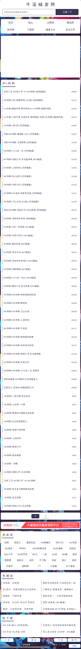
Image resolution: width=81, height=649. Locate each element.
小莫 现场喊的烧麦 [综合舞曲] (58, 612)
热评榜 (10, 29)
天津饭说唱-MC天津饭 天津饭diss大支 (61, 582)
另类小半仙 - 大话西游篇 (55, 618)
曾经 (74, 528)
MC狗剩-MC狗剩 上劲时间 (16, 293)
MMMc (22, 521)
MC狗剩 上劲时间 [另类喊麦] (18, 141)
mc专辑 (73, 516)
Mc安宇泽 (22, 528)
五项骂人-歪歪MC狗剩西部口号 (19, 361)
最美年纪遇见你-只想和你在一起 (59, 556)
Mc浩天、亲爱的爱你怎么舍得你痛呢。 (21, 563)
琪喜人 (17, 516)
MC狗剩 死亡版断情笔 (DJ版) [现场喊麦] (23, 74)
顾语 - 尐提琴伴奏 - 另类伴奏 (18, 582)
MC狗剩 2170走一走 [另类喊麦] (19, 124)
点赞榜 (50, 22)
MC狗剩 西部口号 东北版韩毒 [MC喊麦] (23, 133)
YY (39, 539)
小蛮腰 (53, 539)
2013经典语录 (39, 522)
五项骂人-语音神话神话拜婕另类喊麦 (61, 599)
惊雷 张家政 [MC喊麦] (54, 576)
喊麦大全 (50, 29)
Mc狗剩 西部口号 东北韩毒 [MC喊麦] (21, 260)
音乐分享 (70, 29)
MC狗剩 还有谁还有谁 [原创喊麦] (20, 192)
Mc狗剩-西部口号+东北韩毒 (17, 479)
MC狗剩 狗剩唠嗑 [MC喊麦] (17, 243)
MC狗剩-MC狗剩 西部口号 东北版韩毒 (22, 327)
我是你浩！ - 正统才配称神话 (58, 569)
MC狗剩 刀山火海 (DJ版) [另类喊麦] (21, 175)
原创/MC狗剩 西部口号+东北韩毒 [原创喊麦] (25, 183)
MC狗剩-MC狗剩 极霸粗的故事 (19, 310)
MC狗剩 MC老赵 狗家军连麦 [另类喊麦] (23, 167)
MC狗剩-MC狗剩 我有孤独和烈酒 (20, 268)
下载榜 (30, 29)
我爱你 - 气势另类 (12, 569)
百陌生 (72, 522)
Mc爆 (64, 528)
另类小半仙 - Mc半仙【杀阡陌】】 (20, 618)
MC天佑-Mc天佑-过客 (14, 605)
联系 (4, 634)
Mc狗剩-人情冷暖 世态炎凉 (17, 370)
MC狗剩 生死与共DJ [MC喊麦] (18, 209)
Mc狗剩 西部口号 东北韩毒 (17, 445)
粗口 (64, 533)
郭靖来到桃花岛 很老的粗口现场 (59, 625)
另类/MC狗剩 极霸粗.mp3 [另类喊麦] (21, 107)
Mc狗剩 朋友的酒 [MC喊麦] (17, 217)
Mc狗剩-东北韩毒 (12, 471)
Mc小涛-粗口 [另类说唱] (15, 599)
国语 (74, 533)
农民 (31, 533)
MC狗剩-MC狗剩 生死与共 (16, 336)
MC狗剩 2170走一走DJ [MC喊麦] (20, 251)
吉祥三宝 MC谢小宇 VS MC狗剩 (20, 454)
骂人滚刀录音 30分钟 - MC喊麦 (59, 605)
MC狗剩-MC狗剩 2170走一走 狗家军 (21, 344)
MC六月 (60, 516)
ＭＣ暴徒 (70, 539)
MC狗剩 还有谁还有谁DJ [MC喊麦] (21, 234)
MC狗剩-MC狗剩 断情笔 (15, 276)
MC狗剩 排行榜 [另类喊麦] (16, 99)
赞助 (11, 634)
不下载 (42, 533)
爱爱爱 (8, 533)
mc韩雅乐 (45, 516)
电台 (30, 22)
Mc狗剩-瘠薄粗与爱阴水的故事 (19, 386)
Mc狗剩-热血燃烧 (12, 429)
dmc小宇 (8, 528)
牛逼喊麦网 (41, 4)
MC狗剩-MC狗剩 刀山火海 (16, 285)
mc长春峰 (58, 522)
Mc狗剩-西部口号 (12, 420)
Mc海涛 (8, 522)
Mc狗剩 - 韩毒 (11, 437)
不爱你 (9, 539)
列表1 (74, 646)
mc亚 (54, 528)
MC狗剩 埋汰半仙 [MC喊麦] (17, 226)
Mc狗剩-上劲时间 (12, 412)
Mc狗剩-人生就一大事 (14, 378)
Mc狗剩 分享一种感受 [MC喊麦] (19, 200)
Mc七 (35, 528)
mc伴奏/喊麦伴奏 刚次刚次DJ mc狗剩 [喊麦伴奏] (27, 82)
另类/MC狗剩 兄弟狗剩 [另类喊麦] (20, 116)
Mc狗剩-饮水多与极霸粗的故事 (19, 462)
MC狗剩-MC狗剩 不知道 (15, 302)
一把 (45, 528)
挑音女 (20, 533)
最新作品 (30, 516)
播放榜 (70, 22)
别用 (6, 516)
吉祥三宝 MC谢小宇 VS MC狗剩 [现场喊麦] (25, 65)
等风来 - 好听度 (11, 556)
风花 (54, 533)
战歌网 (25, 539)
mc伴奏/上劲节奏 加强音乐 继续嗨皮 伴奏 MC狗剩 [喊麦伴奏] (33, 91)
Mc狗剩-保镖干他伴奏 (14, 403)
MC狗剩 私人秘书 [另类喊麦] (18, 150)
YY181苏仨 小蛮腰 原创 (15, 625)
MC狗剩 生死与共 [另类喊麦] (18, 158)
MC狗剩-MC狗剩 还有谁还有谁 (19, 319)
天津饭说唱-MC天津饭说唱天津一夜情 (21, 612)
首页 (10, 22)
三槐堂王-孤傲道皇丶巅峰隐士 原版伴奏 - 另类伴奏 (61, 563)
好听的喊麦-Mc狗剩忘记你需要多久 (21, 353)
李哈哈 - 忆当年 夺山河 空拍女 (19, 576)
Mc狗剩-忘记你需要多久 (15, 395)
